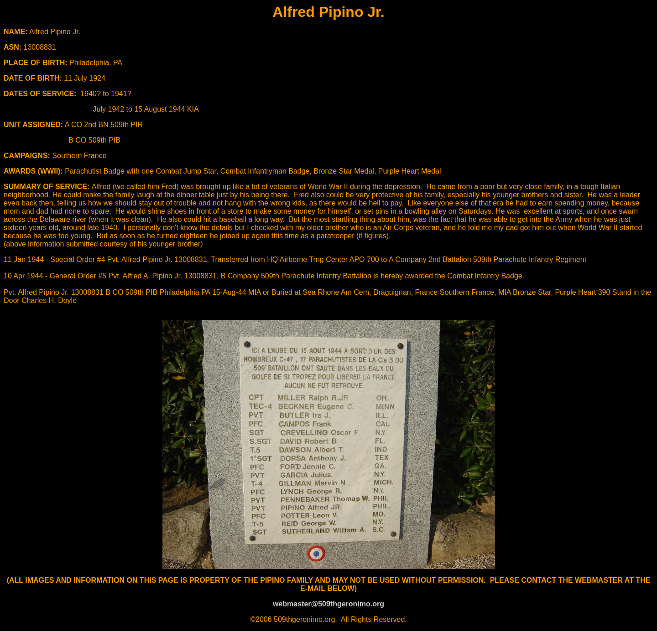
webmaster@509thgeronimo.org (328, 604)
